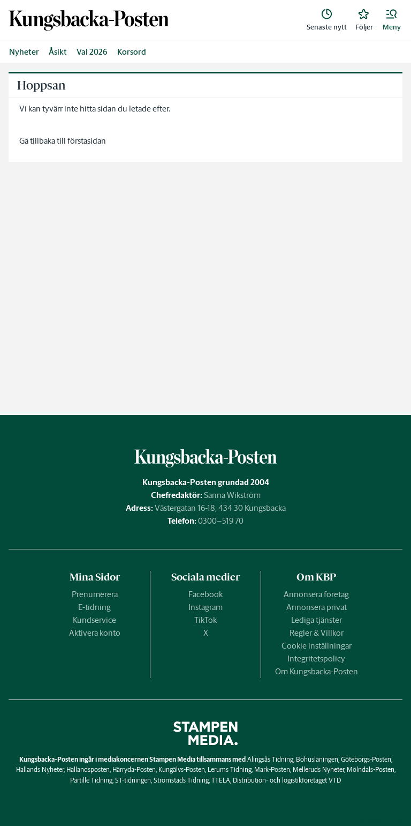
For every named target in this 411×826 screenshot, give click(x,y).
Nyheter (24, 52)
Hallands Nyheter (40, 769)
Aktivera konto (94, 633)
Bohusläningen (317, 759)
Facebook (205, 594)
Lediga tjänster (316, 620)
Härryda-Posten (134, 769)
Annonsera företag (316, 594)
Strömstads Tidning (181, 780)
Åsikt (58, 52)
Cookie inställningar (316, 646)
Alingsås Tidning (270, 759)
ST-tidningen (133, 780)
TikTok (205, 620)
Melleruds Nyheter (318, 769)
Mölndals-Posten (370, 769)
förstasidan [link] (86, 141)
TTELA (220, 780)
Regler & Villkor (317, 633)
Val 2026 (92, 52)
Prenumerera (95, 594)
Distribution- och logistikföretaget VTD (287, 780)
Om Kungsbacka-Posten (316, 671)
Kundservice (94, 620)
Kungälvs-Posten (181, 769)
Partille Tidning (91, 780)
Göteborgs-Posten (366, 759)
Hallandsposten (88, 769)
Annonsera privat (316, 607)
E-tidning (94, 607)
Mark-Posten (272, 769)
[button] (391, 20)
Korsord (131, 52)
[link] (89, 20)
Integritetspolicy (316, 658)
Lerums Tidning (230, 769)
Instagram (205, 607)
